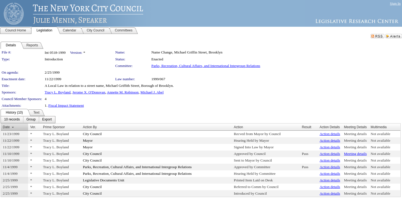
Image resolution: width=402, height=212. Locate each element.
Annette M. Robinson (123, 92)
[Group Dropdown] (31, 119)
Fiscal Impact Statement (66, 105)
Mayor (88, 140)
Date (6, 127)
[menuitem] (12, 119)
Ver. (33, 127)
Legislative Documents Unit (103, 180)
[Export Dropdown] (47, 119)
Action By (90, 127)
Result (306, 127)
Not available (380, 134)
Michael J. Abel (152, 92)
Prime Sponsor (54, 127)
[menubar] (28, 119)
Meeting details (355, 134)
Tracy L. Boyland (58, 92)
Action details (330, 134)
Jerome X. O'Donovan (89, 92)
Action (238, 127)
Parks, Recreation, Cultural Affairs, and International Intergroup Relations (205, 66)
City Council (92, 134)
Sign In (395, 3)
